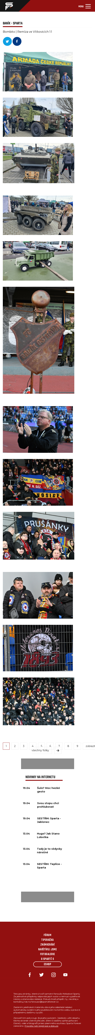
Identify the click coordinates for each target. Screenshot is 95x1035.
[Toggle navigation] (84, 6)
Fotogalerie (47, 954)
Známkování (47, 945)
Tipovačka (47, 940)
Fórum (47, 935)
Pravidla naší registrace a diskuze (41, 1026)
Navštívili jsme (47, 949)
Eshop (47, 964)
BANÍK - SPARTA (12, 23)
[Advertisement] (47, 763)
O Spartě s (47, 959)
